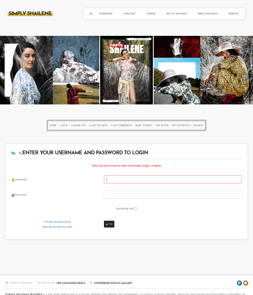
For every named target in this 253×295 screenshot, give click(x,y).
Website (233, 14)
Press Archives (208, 14)
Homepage (106, 14)
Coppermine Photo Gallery (113, 283)
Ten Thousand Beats (70, 283)
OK (109, 224)
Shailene (129, 14)
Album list (78, 125)
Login (64, 125)
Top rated (162, 125)
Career (150, 14)
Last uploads (99, 125)
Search (198, 125)
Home (53, 125)
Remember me (125, 208)
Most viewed (143, 125)
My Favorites (181, 125)
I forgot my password (57, 221)
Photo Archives (176, 14)
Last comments (121, 125)
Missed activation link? (57, 226)
